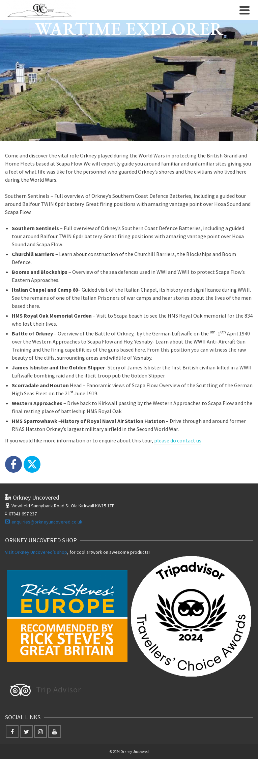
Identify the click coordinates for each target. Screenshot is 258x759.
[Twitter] (26, 731)
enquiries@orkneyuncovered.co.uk (43, 522)
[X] (32, 464)
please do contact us (177, 440)
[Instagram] (40, 731)
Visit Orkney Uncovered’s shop (36, 552)
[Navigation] (244, 10)
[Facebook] (13, 464)
